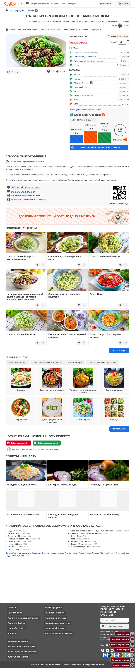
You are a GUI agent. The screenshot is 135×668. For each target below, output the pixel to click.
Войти (123, 3)
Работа (63, 4)
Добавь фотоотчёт (17, 443)
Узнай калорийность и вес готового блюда (95, 147)
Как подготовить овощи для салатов (63, 515)
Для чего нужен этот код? (118, 204)
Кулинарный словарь (55, 618)
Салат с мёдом (75, 363)
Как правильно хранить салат (23, 514)
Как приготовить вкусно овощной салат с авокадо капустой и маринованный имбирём (25, 297)
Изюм (76, 65)
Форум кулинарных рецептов (22, 652)
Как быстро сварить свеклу (105, 514)
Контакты (12, 633)
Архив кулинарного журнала (59, 633)
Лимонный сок (80, 87)
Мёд (76, 91)
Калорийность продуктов (90, 29)
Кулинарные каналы (18, 657)
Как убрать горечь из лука (62, 484)
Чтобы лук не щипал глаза (104, 484)
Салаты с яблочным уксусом (102, 363)
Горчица (77, 95)
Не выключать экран (118, 36)
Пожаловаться (13, 29)
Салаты (21, 379)
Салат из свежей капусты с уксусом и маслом (21, 257)
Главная (12, 607)
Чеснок (77, 79)
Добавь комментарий (50, 29)
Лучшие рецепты (53, 607)
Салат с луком (83, 409)
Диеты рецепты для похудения (52, 410)
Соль (76, 104)
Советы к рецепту (69, 29)
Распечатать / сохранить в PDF (25, 195)
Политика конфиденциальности (23, 618)
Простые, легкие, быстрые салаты (83, 381)
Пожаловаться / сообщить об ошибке (28, 199)
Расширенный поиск (18, 641)
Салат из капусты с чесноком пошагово (64, 295)
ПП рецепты (21, 409)
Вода (76, 99)
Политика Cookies (16, 623)
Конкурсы (72, 4)
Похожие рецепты (31, 29)
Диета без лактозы (17, 363)
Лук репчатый (80, 61)
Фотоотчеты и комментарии (21, 646)
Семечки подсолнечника (85, 57)
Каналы (54, 4)
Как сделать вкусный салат (22, 484)
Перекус (114, 409)
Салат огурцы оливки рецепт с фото (65, 257)
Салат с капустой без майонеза (47, 363)
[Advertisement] (36, 93)
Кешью (77, 75)
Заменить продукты (78, 42)
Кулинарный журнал (55, 628)
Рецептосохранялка (40, 4)
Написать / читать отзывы (23, 191)
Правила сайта (15, 613)
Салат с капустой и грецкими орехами (105, 335)
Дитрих (123, 25)
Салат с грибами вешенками (105, 256)
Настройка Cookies (17, 628)
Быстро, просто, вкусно (52, 379)
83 (53, 71)
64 (12, 71)
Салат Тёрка (96, 294)
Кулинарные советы (55, 613)
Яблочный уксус (81, 83)
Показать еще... (119, 350)
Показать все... (119, 429)
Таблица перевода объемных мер (85, 110)
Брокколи (78, 53)
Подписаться (112, 626)
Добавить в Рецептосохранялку (25, 187)
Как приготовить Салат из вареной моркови (67, 335)
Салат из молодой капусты (21, 334)
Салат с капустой (114, 379)
